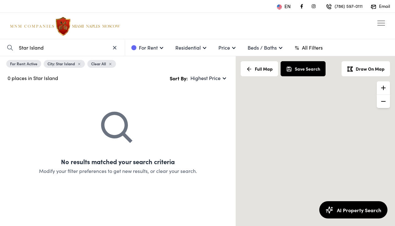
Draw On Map (366, 69)
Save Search (303, 69)
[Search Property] (10, 47)
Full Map (259, 69)
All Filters (308, 47)
